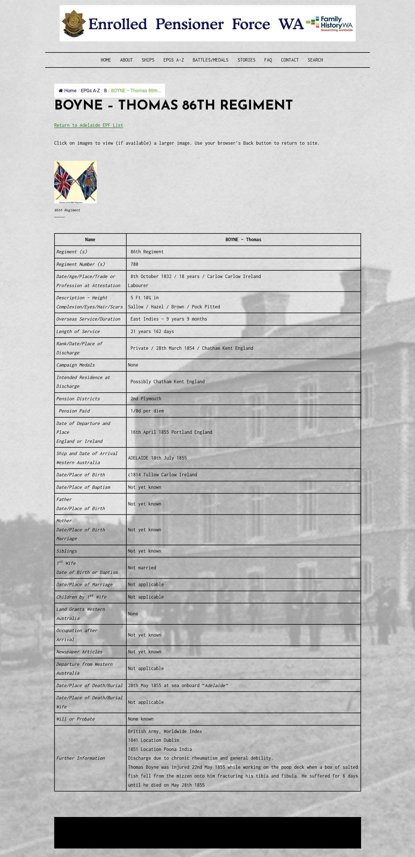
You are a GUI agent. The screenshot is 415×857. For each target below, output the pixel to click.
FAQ (268, 59)
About (126, 59)
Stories (246, 59)
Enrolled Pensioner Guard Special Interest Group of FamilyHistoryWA (190, 822)
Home (106, 59)
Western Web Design (119, 829)
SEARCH (315, 59)
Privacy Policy (101, 836)
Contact (290, 59)
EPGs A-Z (174, 59)
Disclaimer (71, 836)
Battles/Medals (211, 59)
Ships (148, 59)
